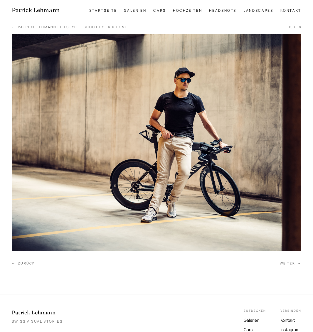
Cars (159, 10)
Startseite (103, 10)
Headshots (222, 10)
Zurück (23, 263)
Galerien (135, 10)
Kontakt (290, 10)
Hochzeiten (187, 10)
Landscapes (258, 10)
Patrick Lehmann (33, 312)
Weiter (290, 263)
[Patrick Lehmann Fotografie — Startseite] (36, 10)
